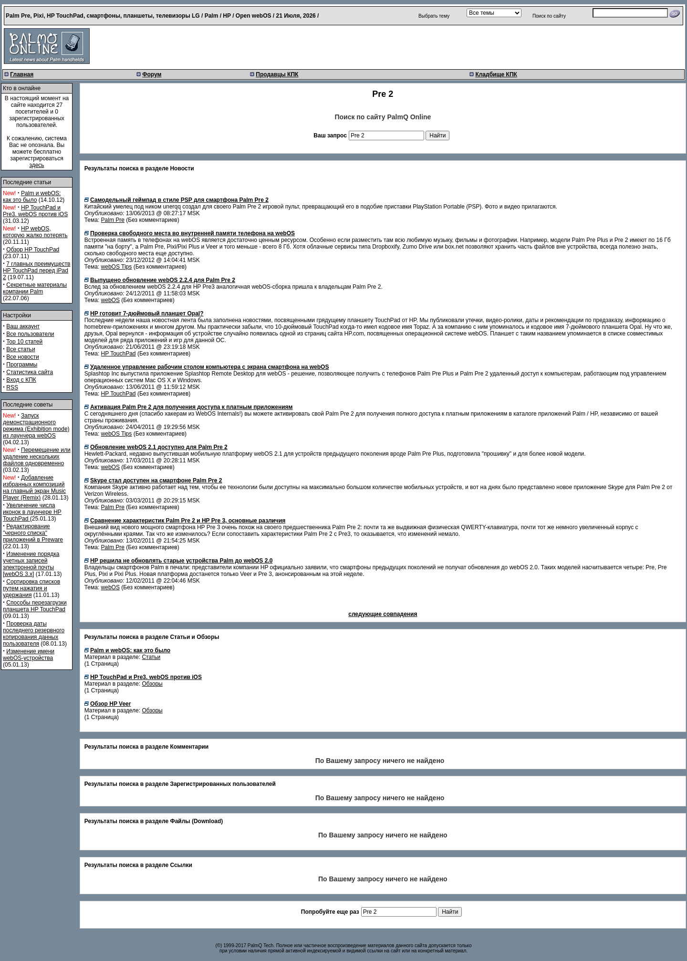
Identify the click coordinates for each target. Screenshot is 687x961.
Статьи (151, 657)
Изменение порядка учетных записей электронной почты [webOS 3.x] (31, 564)
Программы (21, 364)
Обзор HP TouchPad (32, 249)
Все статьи (20, 349)
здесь (36, 165)
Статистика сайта (29, 372)
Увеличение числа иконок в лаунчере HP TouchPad (32, 512)
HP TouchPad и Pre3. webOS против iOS (35, 211)
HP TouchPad (118, 353)
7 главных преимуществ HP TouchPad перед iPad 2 (36, 271)
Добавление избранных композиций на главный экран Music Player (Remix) (34, 487)
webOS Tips (116, 266)
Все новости (22, 357)
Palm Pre (113, 220)
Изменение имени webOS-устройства (28, 654)
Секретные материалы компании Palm (35, 288)
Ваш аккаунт (23, 326)
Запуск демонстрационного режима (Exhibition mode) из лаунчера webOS (36, 425)
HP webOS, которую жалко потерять (35, 232)
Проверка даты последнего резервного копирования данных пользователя (33, 633)
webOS (110, 300)
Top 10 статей (24, 341)
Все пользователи (30, 334)
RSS (12, 387)
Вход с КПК (21, 379)
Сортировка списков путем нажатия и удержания (31, 588)
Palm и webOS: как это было (32, 196)
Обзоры (152, 683)
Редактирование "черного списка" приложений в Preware (33, 533)
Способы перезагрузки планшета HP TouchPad (35, 606)
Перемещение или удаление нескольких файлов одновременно (37, 457)
